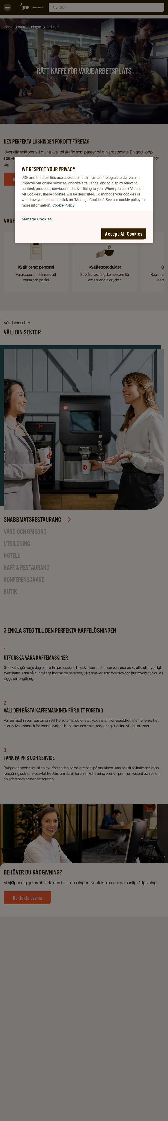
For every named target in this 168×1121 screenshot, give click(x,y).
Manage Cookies (37, 219)
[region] (84, 200)
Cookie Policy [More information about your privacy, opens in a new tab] (63, 205)
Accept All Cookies (124, 234)
